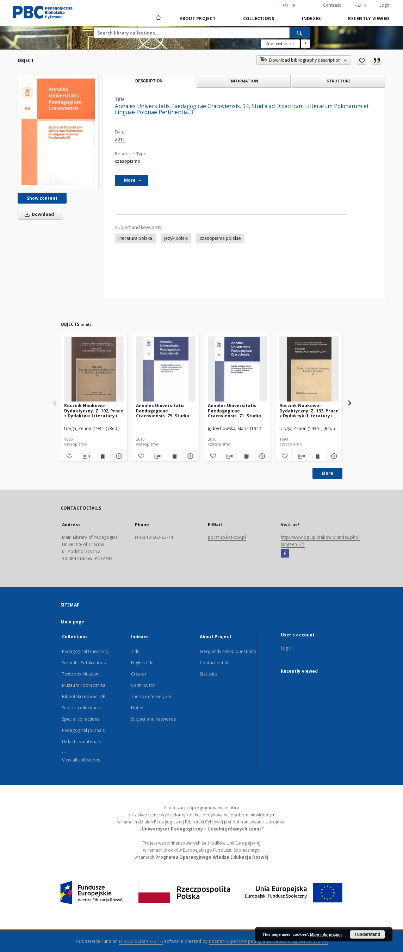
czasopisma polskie (220, 238)
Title (135, 651)
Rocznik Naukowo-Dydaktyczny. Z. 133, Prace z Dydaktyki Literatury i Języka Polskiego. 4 (309, 410)
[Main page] (158, 18)
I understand (367, 934)
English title (142, 663)
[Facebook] (285, 553)
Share (360, 5)
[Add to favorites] (361, 60)
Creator (139, 674)
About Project (198, 18)
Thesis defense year (151, 696)
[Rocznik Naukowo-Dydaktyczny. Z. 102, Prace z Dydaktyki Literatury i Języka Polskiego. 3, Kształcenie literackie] (93, 369)
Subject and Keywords (153, 719)
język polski (176, 238)
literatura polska (135, 238)
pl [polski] (295, 5)
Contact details (215, 663)
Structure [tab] (339, 80)
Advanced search (280, 43)
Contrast (332, 5)
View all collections (81, 760)
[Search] (300, 32)
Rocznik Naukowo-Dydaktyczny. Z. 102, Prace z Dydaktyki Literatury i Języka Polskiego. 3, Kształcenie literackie (93, 410)
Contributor (143, 685)
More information (326, 934)
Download (38, 214)
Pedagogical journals (83, 730)
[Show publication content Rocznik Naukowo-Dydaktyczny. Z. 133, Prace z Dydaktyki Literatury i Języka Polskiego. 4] (317, 456)
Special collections (80, 719)
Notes (137, 708)
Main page (72, 622)
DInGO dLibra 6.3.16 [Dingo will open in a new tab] (141, 941)
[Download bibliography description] (85, 456)
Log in (287, 648)
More (327, 473)
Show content (42, 198)
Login (385, 5)
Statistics (208, 674)
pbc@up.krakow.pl (227, 537)
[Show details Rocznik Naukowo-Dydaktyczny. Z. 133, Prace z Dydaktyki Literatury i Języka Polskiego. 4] (333, 456)
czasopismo (127, 161)
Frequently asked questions (228, 651)
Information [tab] (243, 80)
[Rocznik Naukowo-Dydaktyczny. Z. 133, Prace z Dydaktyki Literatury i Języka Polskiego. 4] (309, 369)
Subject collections (81, 708)
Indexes (311, 18)
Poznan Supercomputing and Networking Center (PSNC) (268, 941)
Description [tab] (148, 81)
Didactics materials (81, 742)
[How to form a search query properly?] (305, 43)
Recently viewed (368, 18)
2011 (120, 139)
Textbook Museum (81, 674)
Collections (258, 18)
